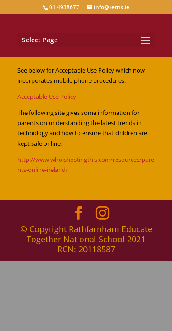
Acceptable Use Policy (46, 96)
